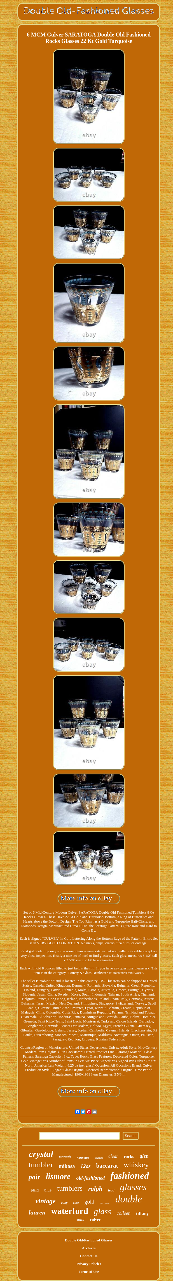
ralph (95, 1188)
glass (102, 1211)
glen (144, 1156)
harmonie (83, 1157)
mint (81, 1219)
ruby (64, 1203)
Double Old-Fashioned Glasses (89, 1240)
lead (111, 1190)
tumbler (41, 1164)
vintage (46, 1201)
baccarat (107, 1165)
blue (48, 1190)
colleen (123, 1213)
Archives (89, 1248)
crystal (41, 1154)
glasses (133, 1187)
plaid (35, 1190)
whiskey (136, 1165)
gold (90, 1201)
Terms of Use (89, 1271)
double (128, 1199)
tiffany (142, 1213)
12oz (86, 1166)
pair (34, 1177)
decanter (105, 1203)
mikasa (67, 1166)
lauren (37, 1212)
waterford (69, 1211)
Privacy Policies (88, 1264)
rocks (129, 1156)
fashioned (129, 1175)
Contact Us (88, 1256)
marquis (65, 1157)
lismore (58, 1176)
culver (95, 1220)
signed (99, 1157)
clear (113, 1156)
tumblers (70, 1188)
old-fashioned (90, 1178)
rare (76, 1203)
